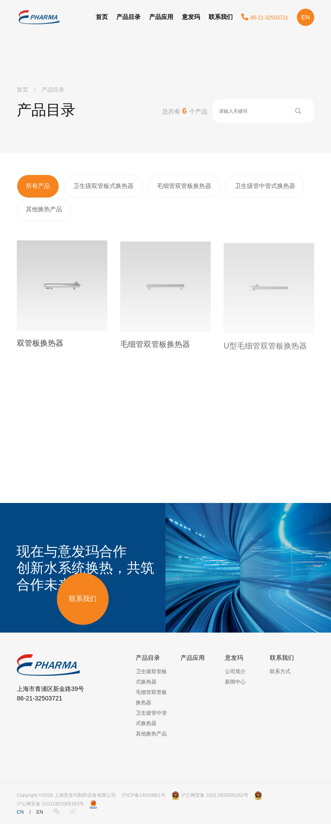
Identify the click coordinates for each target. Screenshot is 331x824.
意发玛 (191, 16)
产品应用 (161, 16)
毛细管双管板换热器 (184, 185)
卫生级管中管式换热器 (265, 185)
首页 (102, 16)
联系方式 (280, 671)
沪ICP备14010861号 (143, 795)
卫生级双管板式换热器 (103, 185)
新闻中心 (235, 682)
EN (305, 17)
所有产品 (38, 185)
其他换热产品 (44, 209)
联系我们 (221, 16)
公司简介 (235, 671)
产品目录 (128, 16)
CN (20, 811)
